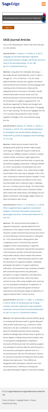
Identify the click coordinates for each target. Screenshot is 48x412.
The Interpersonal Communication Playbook (22, 18)
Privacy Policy (12, 403)
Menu (44, 4)
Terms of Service (8, 400)
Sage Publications (15, 391)
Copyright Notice (22, 400)
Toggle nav (8, 27)
